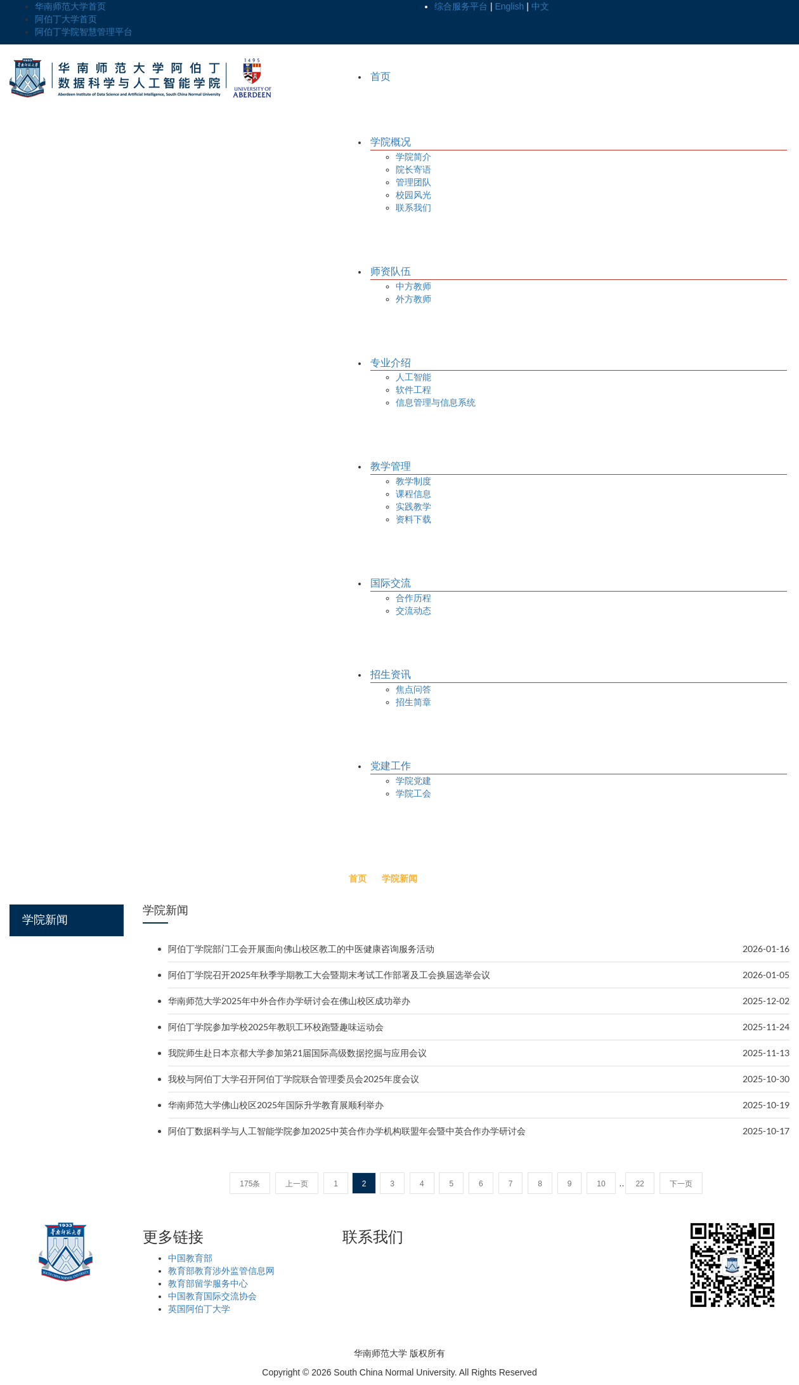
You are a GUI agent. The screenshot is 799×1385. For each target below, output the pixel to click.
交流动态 (413, 611)
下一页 (681, 1183)
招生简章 (413, 702)
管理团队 (413, 182)
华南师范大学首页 (70, 6)
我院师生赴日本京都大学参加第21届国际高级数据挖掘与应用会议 (297, 1052)
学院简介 (413, 157)
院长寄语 (413, 169)
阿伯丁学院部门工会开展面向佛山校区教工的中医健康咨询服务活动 (301, 948)
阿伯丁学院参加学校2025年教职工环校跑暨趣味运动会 (276, 1026)
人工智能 (413, 377)
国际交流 (390, 583)
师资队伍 (390, 271)
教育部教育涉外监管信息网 (221, 1271)
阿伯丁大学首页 (66, 19)
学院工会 (413, 793)
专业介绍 (390, 362)
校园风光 (413, 195)
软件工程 (413, 390)
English (509, 6)
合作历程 (413, 598)
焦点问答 (413, 689)
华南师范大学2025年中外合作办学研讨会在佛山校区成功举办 (289, 1000)
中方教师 (413, 286)
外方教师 (413, 299)
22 (639, 1183)
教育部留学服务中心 (208, 1283)
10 (601, 1183)
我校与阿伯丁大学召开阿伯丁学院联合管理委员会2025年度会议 (293, 1078)
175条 (250, 1183)
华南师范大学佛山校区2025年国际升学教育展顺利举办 (276, 1104)
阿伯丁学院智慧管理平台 (84, 32)
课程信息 (413, 494)
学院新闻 (399, 878)
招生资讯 (390, 674)
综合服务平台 (461, 6)
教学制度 (413, 481)
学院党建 (413, 781)
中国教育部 (190, 1258)
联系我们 (413, 207)
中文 (540, 6)
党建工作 (390, 765)
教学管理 (390, 466)
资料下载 (413, 519)
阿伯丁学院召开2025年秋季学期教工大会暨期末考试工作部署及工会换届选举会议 (329, 974)
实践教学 (413, 506)
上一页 (296, 1183)
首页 (380, 76)
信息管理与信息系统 (436, 402)
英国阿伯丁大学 (199, 1309)
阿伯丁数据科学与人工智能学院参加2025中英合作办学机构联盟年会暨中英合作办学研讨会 (347, 1130)
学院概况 (390, 141)
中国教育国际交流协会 (212, 1296)
